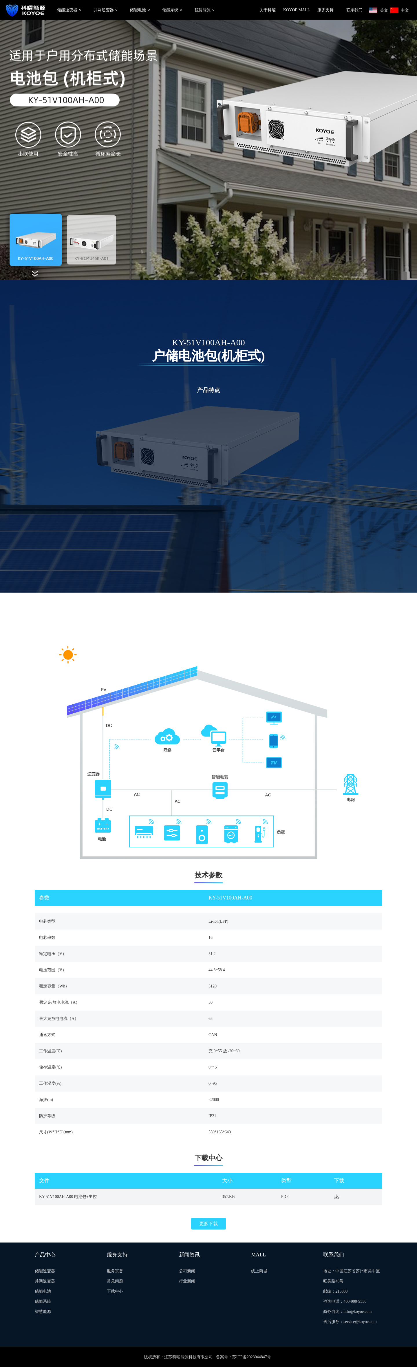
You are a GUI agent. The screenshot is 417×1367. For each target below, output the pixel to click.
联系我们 (354, 10)
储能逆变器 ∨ (69, 10)
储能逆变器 (45, 1271)
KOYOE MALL (296, 10)
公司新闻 (187, 1271)
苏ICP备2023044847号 (251, 1357)
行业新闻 (187, 1281)
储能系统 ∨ (172, 10)
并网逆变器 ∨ (106, 10)
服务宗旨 (115, 1271)
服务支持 (325, 10)
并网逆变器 (45, 1281)
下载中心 (115, 1291)
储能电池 (43, 1291)
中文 (405, 10)
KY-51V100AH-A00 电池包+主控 (68, 1196)
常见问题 (115, 1281)
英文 (384, 10)
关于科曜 (267, 10)
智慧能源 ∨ (204, 10)
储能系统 (43, 1301)
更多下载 (208, 1223)
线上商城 (259, 1271)
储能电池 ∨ (140, 10)
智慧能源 (43, 1311)
